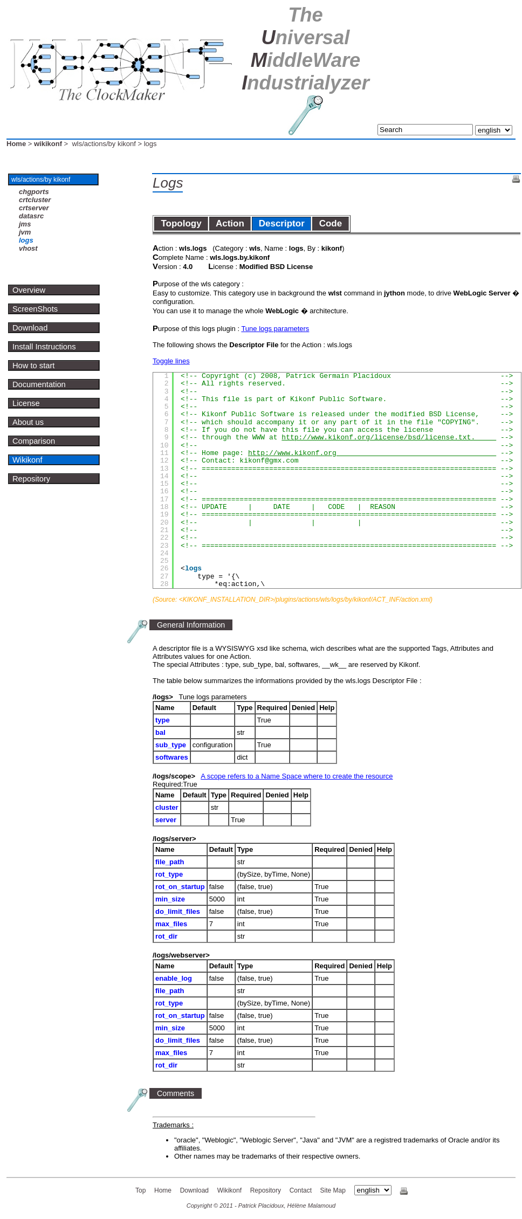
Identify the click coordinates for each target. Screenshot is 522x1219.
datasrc (31, 216)
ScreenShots (35, 309)
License (26, 403)
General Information (191, 625)
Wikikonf (27, 460)
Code (330, 223)
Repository (31, 478)
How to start (33, 365)
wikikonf (48, 144)
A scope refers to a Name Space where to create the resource (297, 776)
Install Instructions (44, 346)
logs (26, 240)
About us (28, 422)
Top (140, 1190)
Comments (175, 1093)
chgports (34, 192)
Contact (301, 1190)
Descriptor (281, 223)
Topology (181, 223)
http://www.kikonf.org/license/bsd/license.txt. (388, 437)
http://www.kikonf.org (372, 453)
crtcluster (35, 200)
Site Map (333, 1190)
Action (230, 223)
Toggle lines (171, 361)
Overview (28, 290)
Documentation (39, 384)
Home (16, 144)
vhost (28, 248)
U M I (305, 49)
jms (25, 224)
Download (29, 327)
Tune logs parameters (275, 329)
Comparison (33, 441)
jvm (25, 232)
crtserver (34, 208)
